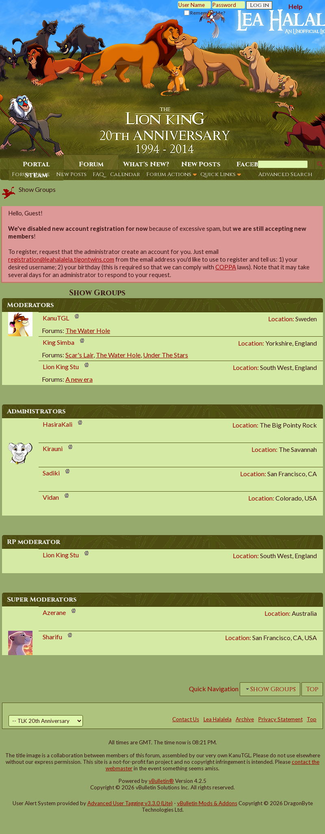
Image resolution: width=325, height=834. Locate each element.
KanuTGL (56, 318)
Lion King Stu (61, 366)
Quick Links (218, 174)
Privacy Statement (280, 719)
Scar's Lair (79, 355)
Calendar (125, 174)
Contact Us (185, 719)
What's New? (146, 164)
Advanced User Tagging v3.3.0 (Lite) (130, 803)
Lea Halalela (218, 719)
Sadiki (51, 473)
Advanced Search (285, 174)
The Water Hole (87, 330)
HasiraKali (57, 424)
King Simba (58, 342)
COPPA (225, 267)
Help (295, 6)
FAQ (98, 174)
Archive (245, 719)
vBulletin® (161, 781)
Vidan (51, 497)
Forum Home (31, 174)
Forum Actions (168, 174)
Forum (91, 164)
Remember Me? (204, 13)
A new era (79, 379)
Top (312, 689)
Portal (36, 164)
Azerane (54, 612)
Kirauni (53, 448)
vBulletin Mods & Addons (207, 803)
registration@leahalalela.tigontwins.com (61, 259)
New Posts (71, 174)
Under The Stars (165, 355)
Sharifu (52, 637)
